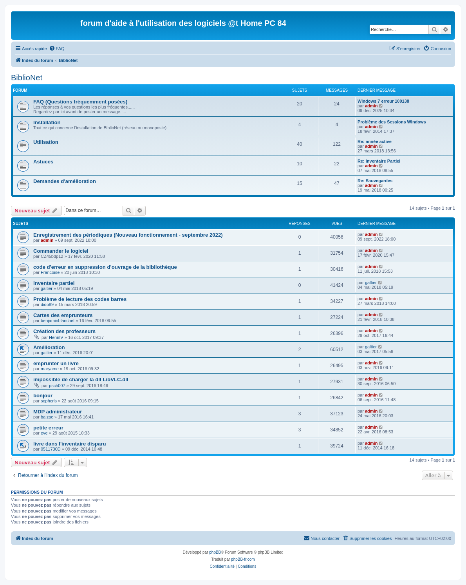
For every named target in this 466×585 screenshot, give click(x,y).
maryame (50, 368)
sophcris (49, 400)
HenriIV (56, 337)
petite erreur (48, 428)
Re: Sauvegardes (375, 180)
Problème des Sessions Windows (392, 122)
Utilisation (45, 142)
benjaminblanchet (57, 320)
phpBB (215, 552)
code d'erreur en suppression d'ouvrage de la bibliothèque (105, 267)
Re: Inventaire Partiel (379, 161)
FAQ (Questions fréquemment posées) (80, 102)
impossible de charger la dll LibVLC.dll (80, 379)
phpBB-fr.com (243, 559)
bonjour (42, 395)
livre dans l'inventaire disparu (69, 444)
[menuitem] (57, 48)
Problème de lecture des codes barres (79, 299)
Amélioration (49, 347)
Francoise (50, 272)
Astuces (43, 162)
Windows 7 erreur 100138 (383, 101)
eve (44, 433)
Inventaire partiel (54, 283)
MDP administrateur (57, 412)
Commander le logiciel (61, 251)
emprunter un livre (56, 363)
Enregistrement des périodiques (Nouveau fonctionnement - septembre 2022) (128, 235)
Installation (47, 122)
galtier (46, 288)
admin (371, 105)
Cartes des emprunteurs (63, 315)
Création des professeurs (64, 331)
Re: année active (375, 141)
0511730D (51, 449)
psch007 (57, 385)
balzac (47, 417)
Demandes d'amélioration (64, 181)
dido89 (47, 304)
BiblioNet (26, 77)
